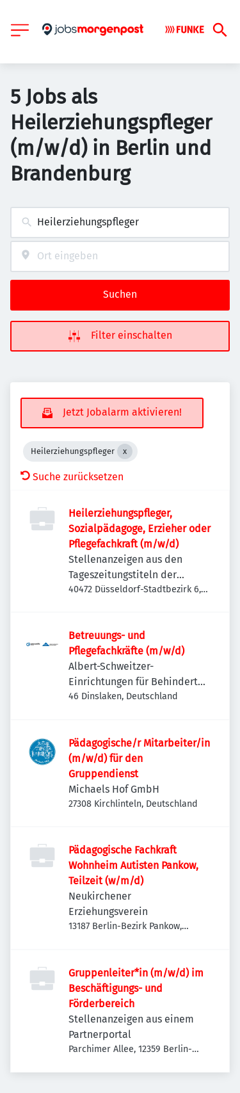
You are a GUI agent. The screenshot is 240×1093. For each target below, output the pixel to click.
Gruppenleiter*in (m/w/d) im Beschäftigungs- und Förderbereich (136, 988)
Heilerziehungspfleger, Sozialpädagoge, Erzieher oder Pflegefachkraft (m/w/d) (139, 528)
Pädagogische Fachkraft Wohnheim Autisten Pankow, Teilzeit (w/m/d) (133, 865)
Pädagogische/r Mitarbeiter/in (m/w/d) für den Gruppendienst (139, 758)
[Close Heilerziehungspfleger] (124, 451)
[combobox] (120, 222)
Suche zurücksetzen (72, 477)
